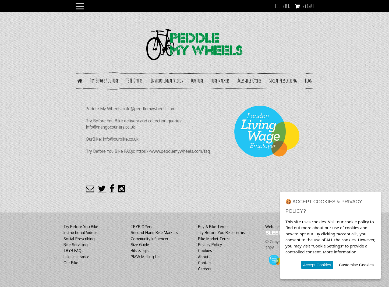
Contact (205, 262)
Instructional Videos (167, 80)
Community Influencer (149, 238)
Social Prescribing (283, 80)
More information (339, 251)
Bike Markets (220, 80)
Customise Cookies (356, 265)
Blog (308, 80)
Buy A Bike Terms (213, 226)
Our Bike (197, 80)
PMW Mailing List (146, 256)
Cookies (205, 250)
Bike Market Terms (214, 238)
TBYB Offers (134, 80)
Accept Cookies (317, 265)
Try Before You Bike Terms (221, 232)
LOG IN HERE (283, 6)
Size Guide (140, 244)
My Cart (308, 6)
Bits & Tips (140, 250)
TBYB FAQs (73, 250)
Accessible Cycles (249, 80)
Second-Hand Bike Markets (154, 232)
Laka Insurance (76, 256)
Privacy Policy (210, 244)
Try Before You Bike (104, 80)
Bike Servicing (75, 244)
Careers (204, 269)
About (203, 256)
